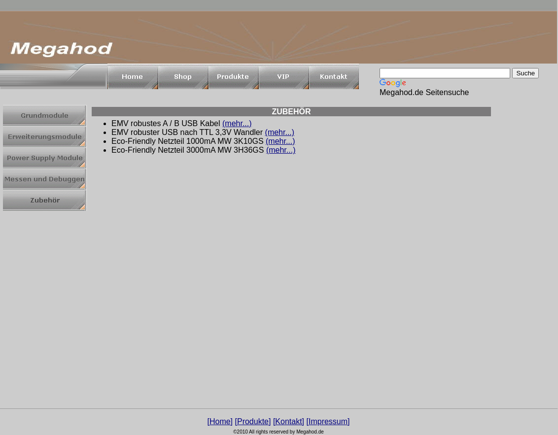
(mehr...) (237, 123)
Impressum (328, 421)
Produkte (253, 421)
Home (220, 421)
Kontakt (288, 421)
